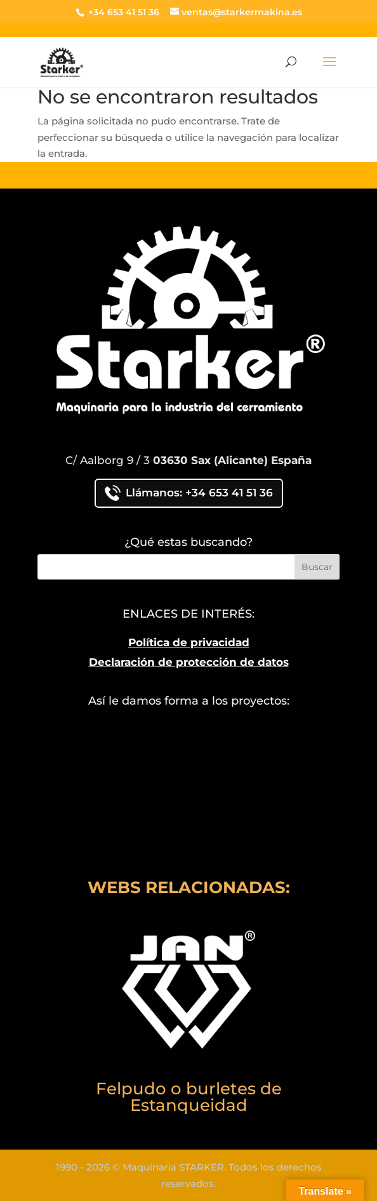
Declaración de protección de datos (189, 662)
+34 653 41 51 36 (122, 12)
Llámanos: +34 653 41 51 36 (189, 493)
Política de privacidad (188, 642)
